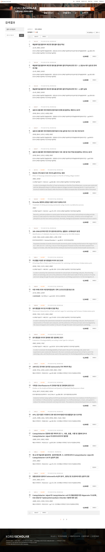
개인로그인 (84, 1)
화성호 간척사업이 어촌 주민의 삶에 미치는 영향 (49, 173)
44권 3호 (45, 317)
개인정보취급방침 (62, 536)
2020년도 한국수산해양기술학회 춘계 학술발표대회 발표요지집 (69, 116)
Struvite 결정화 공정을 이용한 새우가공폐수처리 (49, 202)
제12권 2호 (45, 483)
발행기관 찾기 (48, 13)
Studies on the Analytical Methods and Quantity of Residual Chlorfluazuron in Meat (58, 388)
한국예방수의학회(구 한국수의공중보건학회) (69, 373)
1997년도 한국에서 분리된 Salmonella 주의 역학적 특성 (52, 367)
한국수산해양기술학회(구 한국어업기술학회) (44, 53)
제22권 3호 (45, 373)
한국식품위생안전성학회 (70, 394)
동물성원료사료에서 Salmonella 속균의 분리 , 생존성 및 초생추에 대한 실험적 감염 (61, 476)
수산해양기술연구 (37, 182)
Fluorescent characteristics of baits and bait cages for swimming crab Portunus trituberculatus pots (64, 311)
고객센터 (96, 1)
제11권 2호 (45, 504)
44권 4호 (45, 269)
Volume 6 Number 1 (50, 240)
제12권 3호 (45, 464)
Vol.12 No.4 (51, 394)
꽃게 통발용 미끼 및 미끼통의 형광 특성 (46, 308)
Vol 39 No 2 (44, 296)
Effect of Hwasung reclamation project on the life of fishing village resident (56, 176)
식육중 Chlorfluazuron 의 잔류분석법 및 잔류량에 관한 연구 (53, 386)
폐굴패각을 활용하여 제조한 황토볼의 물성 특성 (48, 45)
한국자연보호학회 (69, 240)
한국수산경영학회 (60, 296)
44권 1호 (45, 346)
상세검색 (85, 13)
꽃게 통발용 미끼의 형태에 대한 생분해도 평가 (48, 338)
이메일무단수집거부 (74, 536)
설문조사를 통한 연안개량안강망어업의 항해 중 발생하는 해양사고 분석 (56, 110)
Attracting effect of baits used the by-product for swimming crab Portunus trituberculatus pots (62, 263)
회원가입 (90, 1)
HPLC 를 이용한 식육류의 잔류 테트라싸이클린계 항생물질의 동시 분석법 (57, 415)
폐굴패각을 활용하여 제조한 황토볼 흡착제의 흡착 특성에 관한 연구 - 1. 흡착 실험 (60, 89)
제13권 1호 (45, 442)
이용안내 (101, 1)
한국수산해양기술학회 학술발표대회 (42, 51)
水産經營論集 (36, 296)
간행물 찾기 (67, 13)
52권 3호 (45, 211)
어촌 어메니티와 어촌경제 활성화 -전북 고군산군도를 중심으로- (54, 290)
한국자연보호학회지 (38, 240)
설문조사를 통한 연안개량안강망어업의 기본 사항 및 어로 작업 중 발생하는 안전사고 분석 (62, 152)
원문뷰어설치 (85, 536)
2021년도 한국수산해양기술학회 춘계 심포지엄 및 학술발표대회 (69, 51)
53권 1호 (45, 182)
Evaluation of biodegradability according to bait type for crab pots (53, 340)
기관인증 (78, 1)
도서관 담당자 (95, 536)
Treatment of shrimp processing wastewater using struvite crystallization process (58, 205)
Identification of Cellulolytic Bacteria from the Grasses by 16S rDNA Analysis (56, 234)
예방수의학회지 (37, 373)
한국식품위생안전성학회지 (40, 394)
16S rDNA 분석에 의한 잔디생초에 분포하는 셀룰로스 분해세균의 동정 (56, 231)
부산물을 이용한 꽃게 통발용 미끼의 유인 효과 (48, 261)
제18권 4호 (45, 421)
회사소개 (53, 536)
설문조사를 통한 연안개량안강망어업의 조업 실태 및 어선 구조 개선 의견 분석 (58, 131)
